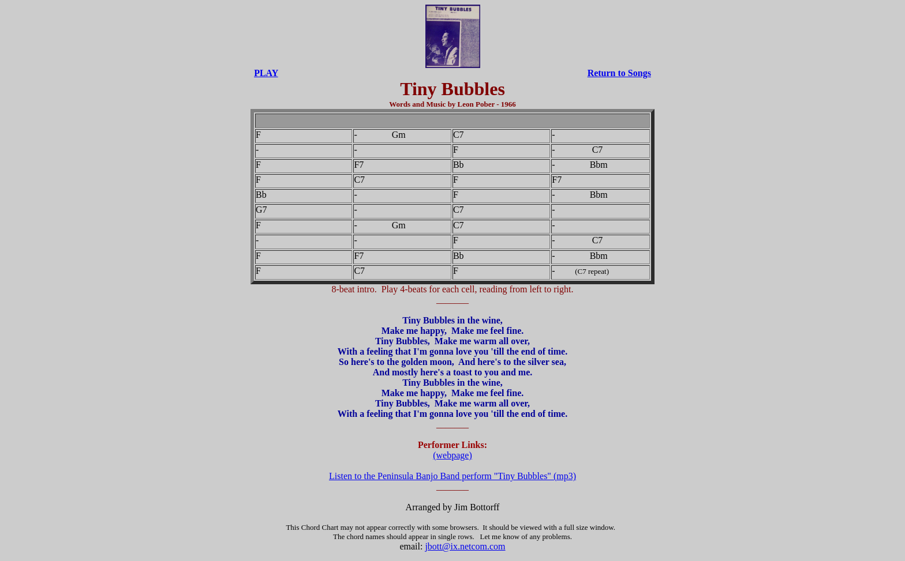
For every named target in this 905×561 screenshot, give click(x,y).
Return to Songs (619, 73)
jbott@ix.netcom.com (465, 546)
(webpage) (452, 455)
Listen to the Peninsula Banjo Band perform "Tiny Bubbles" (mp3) (452, 476)
